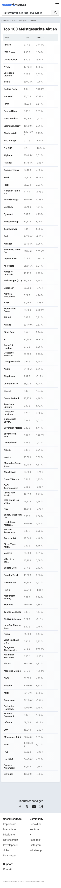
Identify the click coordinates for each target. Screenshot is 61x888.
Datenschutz (10, 840)
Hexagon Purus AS (12, 192)
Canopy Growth (12, 361)
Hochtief (8, 759)
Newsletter (9, 856)
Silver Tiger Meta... (10, 546)
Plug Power (10, 376)
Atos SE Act (10, 472)
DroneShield (10, 442)
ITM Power (9, 52)
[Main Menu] (57, 5)
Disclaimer (9, 835)
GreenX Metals (11, 479)
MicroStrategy (11, 199)
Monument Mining (9, 597)
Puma (7, 634)
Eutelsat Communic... (10, 715)
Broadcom (9, 700)
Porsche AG (10, 538)
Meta (6, 693)
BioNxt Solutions (12, 619)
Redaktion (35, 824)
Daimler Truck (11, 575)
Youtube (34, 829)
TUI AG (7, 317)
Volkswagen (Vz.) (13, 280)
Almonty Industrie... (9, 273)
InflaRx (7, 44)
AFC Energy (10, 140)
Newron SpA (10, 582)
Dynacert (8, 214)
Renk (6, 177)
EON (6, 730)
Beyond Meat (11, 111)
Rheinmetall (10, 133)
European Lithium (9, 74)
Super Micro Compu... (10, 310)
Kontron (8, 457)
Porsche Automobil (9, 766)
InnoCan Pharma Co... (12, 627)
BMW (6, 678)
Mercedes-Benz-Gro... (12, 465)
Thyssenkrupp (11, 221)
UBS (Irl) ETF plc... (10, 560)
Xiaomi (7, 450)
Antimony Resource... (10, 656)
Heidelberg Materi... (9, 523)
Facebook (35, 840)
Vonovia (8, 553)
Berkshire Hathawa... (9, 708)
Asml (6, 744)
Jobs (6, 850)
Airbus (7, 663)
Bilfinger (8, 774)
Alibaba (8, 685)
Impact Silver (10, 258)
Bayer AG (9, 207)
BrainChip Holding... (9, 347)
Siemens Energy (12, 126)
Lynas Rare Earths (9, 494)
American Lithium (9, 406)
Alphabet (8, 155)
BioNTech (9, 288)
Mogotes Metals (12, 671)
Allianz (7, 324)
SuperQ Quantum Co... (13, 516)
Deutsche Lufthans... (9, 413)
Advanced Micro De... (12, 251)
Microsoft (9, 266)
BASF (6, 302)
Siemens (8, 604)
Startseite (5, 20)
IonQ (6, 104)
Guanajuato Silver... (10, 420)
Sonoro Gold (10, 568)
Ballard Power (11, 89)
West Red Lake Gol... (11, 641)
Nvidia (7, 67)
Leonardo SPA (11, 383)
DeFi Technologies (11, 487)
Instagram (35, 845)
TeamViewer (10, 229)
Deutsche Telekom (9, 354)
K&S (6, 509)
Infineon (8, 722)
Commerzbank (11, 170)
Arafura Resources (9, 295)
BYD (6, 339)
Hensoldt (8, 96)
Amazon (8, 243)
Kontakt (7, 869)
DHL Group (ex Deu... (11, 501)
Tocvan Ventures (12, 612)
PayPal (7, 590)
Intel (6, 185)
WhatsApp (36, 850)
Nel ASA (8, 148)
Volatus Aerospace (9, 531)
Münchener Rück (12, 737)
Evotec (7, 391)
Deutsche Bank (11, 398)
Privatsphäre (10, 845)
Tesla (7, 81)
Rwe (6, 752)
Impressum (9, 824)
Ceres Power (10, 59)
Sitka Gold (9, 332)
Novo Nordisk (11, 118)
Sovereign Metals (13, 428)
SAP (6, 236)
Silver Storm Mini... (10, 435)
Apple (7, 369)
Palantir (8, 162)
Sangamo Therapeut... (10, 649)
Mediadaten (10, 829)
